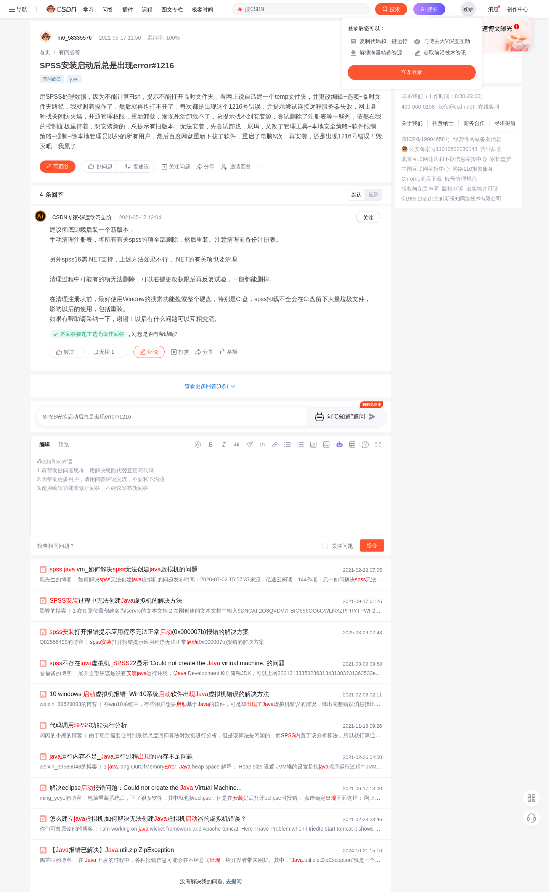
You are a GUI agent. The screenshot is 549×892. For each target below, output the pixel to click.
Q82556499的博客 (61, 642)
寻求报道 (505, 123)
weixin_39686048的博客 (68, 767)
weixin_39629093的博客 (68, 704)
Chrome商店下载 (421, 179)
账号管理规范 (461, 179)
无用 (103, 352)
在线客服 (488, 107)
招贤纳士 (443, 123)
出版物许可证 (482, 189)
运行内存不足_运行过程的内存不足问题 (121, 756)
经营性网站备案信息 (477, 139)
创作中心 (517, 9)
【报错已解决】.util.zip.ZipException (112, 850)
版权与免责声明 (420, 189)
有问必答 (69, 52)
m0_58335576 (75, 38)
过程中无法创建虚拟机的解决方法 (116, 600)
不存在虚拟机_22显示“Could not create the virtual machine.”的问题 (167, 663)
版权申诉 (452, 189)
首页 (45, 52)
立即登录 (411, 72)
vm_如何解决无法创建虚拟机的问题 (123, 569)
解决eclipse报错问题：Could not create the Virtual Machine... (146, 788)
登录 (468, 9)
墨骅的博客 (53, 611)
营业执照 (491, 149)
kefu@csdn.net (456, 107)
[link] (45, 52)
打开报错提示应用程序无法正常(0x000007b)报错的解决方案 (149, 632)
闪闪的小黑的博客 (61, 735)
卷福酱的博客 (56, 673)
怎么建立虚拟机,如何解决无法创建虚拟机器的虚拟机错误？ (148, 818)
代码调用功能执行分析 (88, 725)
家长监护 (500, 159)
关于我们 (412, 123)
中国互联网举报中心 (425, 169)
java (74, 79)
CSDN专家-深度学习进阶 (82, 217)
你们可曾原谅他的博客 (66, 829)
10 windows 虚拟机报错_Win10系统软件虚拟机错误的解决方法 (159, 694)
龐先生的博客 (56, 579)
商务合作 (474, 123)
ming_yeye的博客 (61, 798)
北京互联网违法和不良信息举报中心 (444, 159)
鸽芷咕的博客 (56, 860)
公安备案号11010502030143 (443, 149)
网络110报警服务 (473, 169)
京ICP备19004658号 (425, 139)
